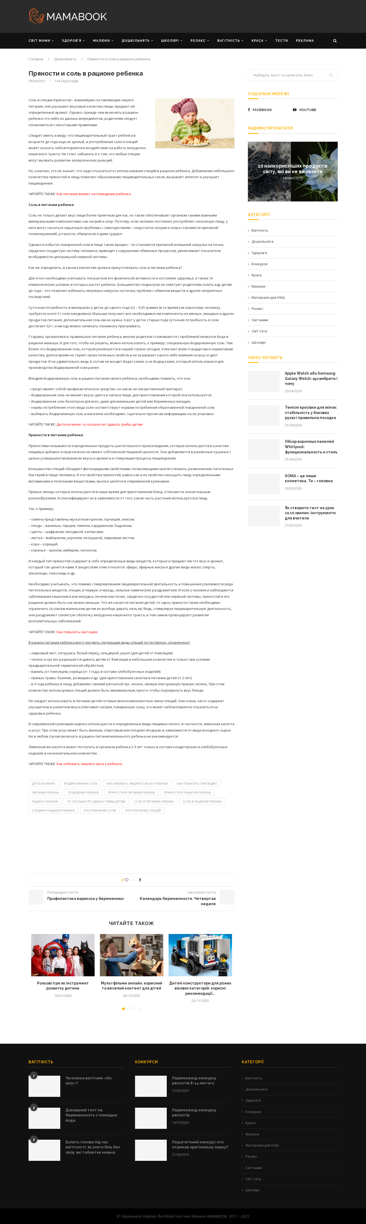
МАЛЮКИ (101, 41)
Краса (257, 275)
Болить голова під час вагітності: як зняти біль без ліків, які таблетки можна (93, 1147)
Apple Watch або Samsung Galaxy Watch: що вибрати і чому (311, 378)
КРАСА (257, 41)
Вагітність (260, 230)
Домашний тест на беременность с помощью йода (91, 1115)
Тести (281, 41)
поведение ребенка (83, 792)
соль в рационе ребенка (202, 801)
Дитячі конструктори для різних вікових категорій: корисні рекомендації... (200, 988)
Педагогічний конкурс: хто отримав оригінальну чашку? (200, 1144)
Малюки (258, 286)
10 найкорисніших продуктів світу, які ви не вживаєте (292, 168)
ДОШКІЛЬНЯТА (136, 41)
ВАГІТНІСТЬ (228, 41)
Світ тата (259, 331)
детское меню (43, 783)
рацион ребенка (45, 801)
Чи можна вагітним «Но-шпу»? (89, 1080)
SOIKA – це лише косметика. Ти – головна (309, 478)
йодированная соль (81, 783)
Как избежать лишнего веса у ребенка (137, 783)
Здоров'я (259, 252)
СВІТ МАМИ (39, 41)
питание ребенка (45, 792)
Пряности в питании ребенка (131, 792)
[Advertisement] (236, 16)
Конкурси (259, 263)
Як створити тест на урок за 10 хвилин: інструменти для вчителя (310, 513)
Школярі (259, 342)
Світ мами (260, 319)
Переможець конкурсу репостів (194, 1112)
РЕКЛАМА (305, 41)
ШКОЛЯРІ (170, 41)
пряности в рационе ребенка (187, 792)
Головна (36, 59)
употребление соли (100, 810)
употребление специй (143, 810)
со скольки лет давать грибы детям (96, 801)
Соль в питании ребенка (154, 801)
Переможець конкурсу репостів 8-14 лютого (194, 1080)
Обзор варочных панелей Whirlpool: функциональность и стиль (311, 446)
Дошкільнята (65, 59)
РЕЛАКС (198, 41)
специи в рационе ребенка (53, 810)
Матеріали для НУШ (268, 297)
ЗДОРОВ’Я (71, 41)
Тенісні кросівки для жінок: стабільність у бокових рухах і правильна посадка (311, 412)
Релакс (257, 308)
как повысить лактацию (197, 783)
